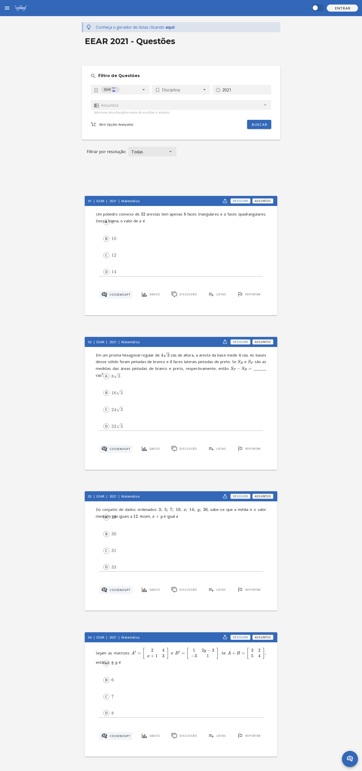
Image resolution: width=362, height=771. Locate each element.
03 (90, 496)
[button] (342, 8)
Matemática (130, 201)
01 (90, 201)
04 (90, 637)
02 (90, 342)
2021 (113, 201)
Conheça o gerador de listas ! (135, 27)
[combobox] (120, 89)
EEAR (101, 201)
